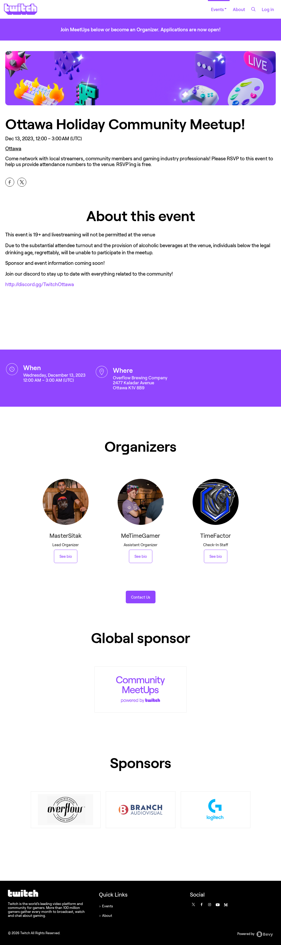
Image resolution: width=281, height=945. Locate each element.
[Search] (253, 9)
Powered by (255, 934)
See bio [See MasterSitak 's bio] (65, 556)
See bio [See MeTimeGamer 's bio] (140, 556)
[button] (140, 597)
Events (219, 9)
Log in (268, 9)
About (239, 9)
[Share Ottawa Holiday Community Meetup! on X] (22, 182)
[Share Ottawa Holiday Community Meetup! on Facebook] (10, 182)
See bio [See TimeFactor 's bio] (215, 556)
